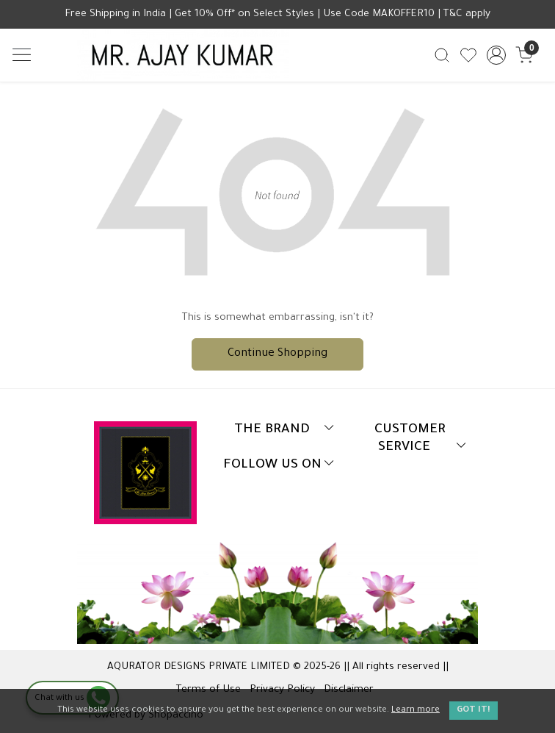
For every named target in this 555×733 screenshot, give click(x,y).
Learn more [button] (415, 710)
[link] (441, 55)
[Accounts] (496, 55)
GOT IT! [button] (473, 710)
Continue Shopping (277, 354)
